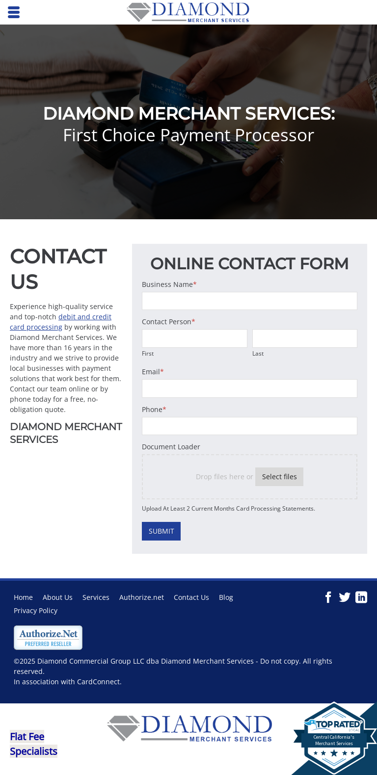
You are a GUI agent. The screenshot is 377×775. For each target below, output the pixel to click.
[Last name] (304, 338)
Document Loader (171, 446)
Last (258, 353)
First (148, 353)
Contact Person (168, 321)
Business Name (169, 284)
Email (153, 371)
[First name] (194, 338)
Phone (154, 409)
